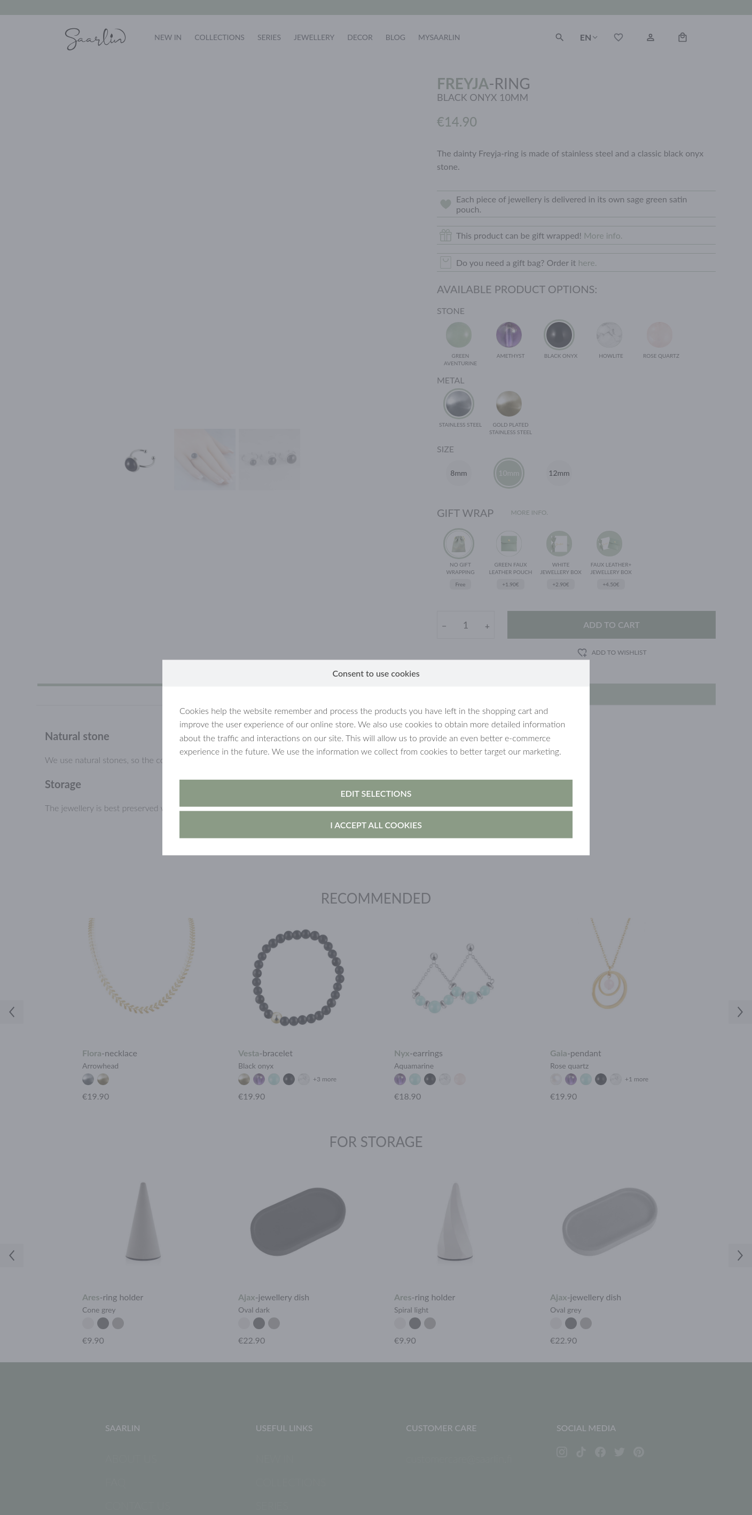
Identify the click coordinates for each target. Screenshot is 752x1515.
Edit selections (376, 793)
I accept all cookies (376, 825)
